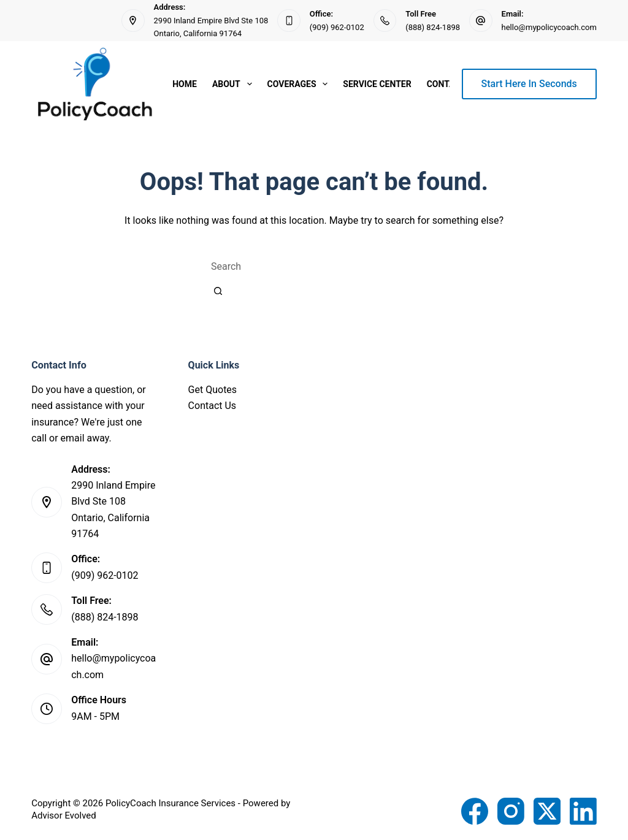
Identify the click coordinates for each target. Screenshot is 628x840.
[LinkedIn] (583, 811)
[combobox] (314, 266)
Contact (446, 84)
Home (184, 84)
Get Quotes (212, 389)
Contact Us (212, 405)
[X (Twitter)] (547, 811)
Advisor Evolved (63, 815)
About (234, 84)
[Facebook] (474, 811)
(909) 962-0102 (337, 27)
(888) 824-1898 (432, 27)
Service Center (377, 84)
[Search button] (218, 290)
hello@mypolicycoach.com (549, 27)
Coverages (300, 84)
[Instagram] (510, 811)
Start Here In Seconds (529, 84)
